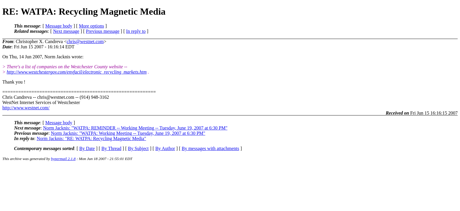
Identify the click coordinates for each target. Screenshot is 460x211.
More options (91, 25)
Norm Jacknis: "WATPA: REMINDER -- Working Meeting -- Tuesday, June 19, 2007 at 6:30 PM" (135, 127)
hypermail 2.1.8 (63, 158)
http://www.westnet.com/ (26, 107)
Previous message (102, 31)
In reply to (136, 31)
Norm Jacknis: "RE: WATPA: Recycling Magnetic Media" (91, 138)
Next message (66, 31)
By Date (87, 148)
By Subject (138, 148)
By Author (165, 148)
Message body (58, 25)
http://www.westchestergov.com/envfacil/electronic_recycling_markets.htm (77, 71)
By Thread (111, 148)
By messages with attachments (210, 148)
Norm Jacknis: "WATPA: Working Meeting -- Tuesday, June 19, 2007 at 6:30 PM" (128, 133)
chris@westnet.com (85, 41)
